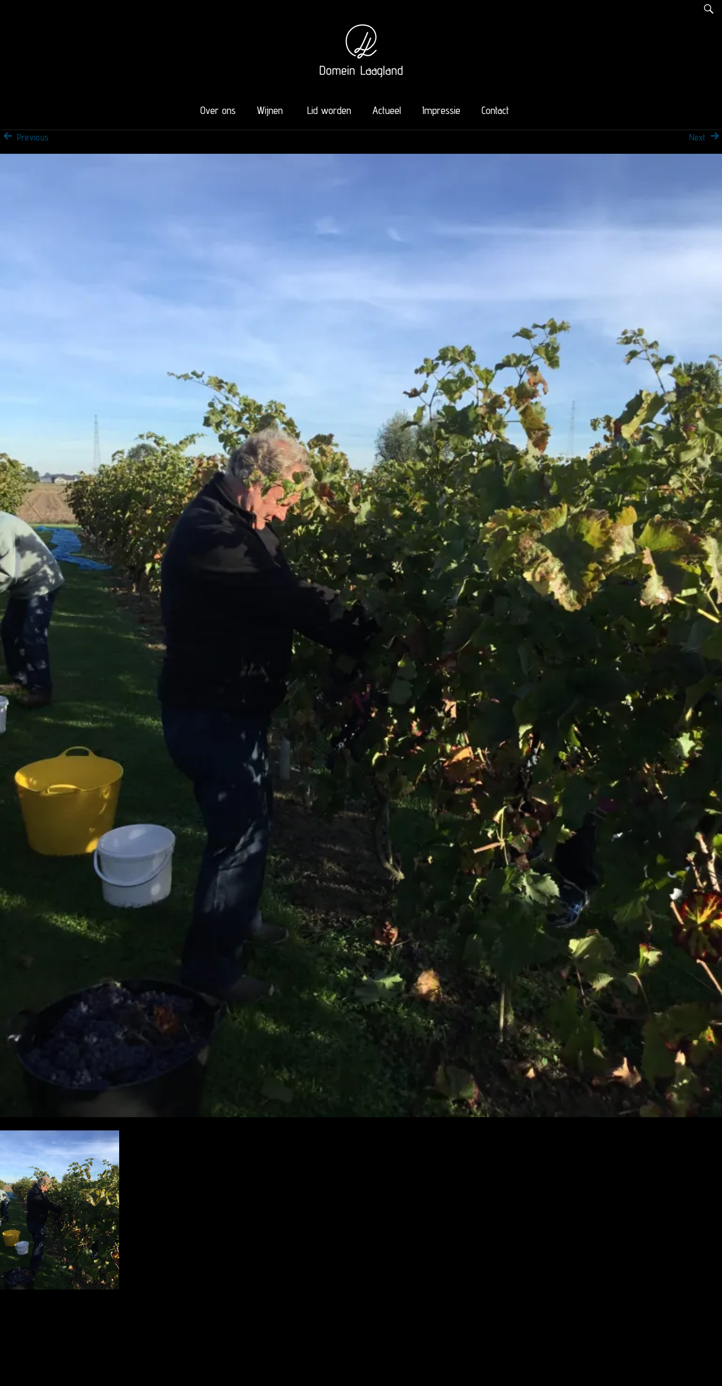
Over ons (218, 110)
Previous (24, 137)
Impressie (441, 110)
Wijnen (270, 110)
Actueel (386, 110)
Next (705, 137)
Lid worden (329, 110)
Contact (495, 110)
